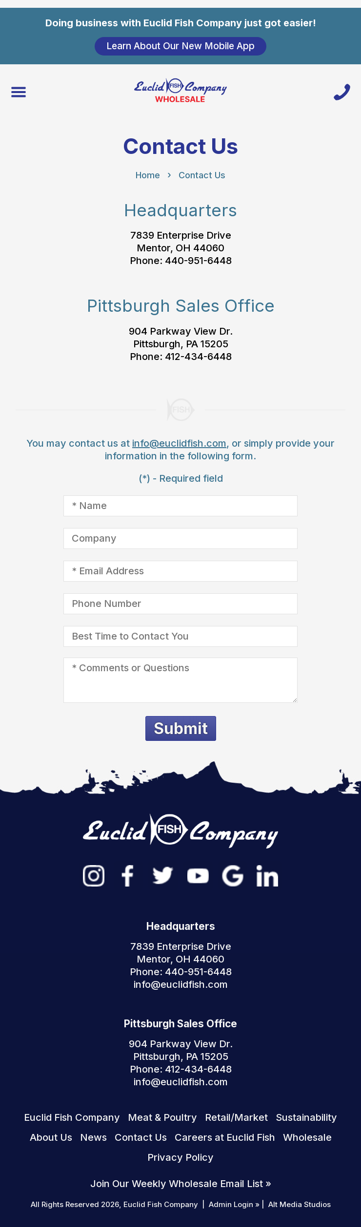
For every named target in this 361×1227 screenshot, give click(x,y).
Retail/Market (236, 1117)
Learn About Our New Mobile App (180, 46)
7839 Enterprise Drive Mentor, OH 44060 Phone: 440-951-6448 (181, 247)
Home (148, 175)
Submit (181, 728)
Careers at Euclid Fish (225, 1137)
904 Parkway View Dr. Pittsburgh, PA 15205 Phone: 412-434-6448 (181, 343)
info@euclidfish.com (179, 443)
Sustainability (306, 1117)
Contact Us (202, 175)
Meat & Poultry (162, 1117)
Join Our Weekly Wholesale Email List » (180, 1183)
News (93, 1137)
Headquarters (180, 210)
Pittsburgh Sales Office (181, 305)
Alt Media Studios (299, 1204)
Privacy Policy (180, 1157)
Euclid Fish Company (72, 1117)
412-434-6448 (198, 1069)
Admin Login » (234, 1204)
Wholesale (307, 1137)
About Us (51, 1137)
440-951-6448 (198, 972)
